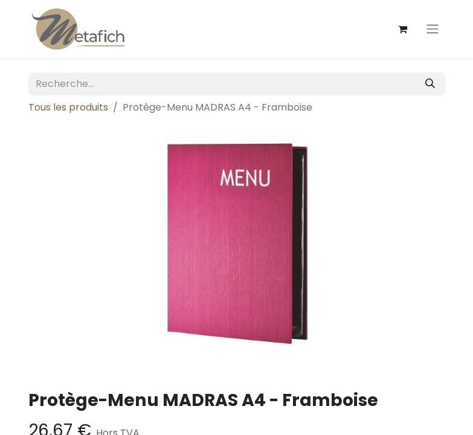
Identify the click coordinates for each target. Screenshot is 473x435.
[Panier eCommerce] (403, 29)
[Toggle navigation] (432, 29)
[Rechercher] (430, 83)
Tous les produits (68, 107)
